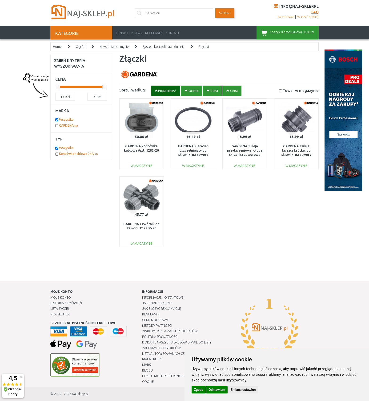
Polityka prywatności (160, 337)
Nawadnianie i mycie (114, 47)
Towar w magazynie (301, 90)
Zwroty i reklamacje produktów (170, 331)
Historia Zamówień (66, 303)
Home (57, 47)
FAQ (315, 12)
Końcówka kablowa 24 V (78, 154)
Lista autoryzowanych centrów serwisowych (180, 354)
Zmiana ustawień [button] (243, 390)
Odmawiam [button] (217, 390)
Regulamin (154, 33)
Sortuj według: (132, 90)
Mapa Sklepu (152, 359)
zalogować (286, 17)
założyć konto (308, 17)
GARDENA (68, 125)
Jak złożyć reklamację (161, 308)
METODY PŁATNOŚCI (157, 325)
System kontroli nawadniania (163, 47)
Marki (147, 365)
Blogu (147, 370)
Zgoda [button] (198, 390)
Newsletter (60, 314)
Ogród (80, 47)
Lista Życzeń (60, 308)
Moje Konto (60, 297)
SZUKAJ (224, 13)
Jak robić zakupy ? (157, 303)
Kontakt (172, 33)
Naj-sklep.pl (80, 394)
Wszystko (66, 119)
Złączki (204, 47)
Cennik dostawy (129, 33)
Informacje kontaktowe (163, 297)
